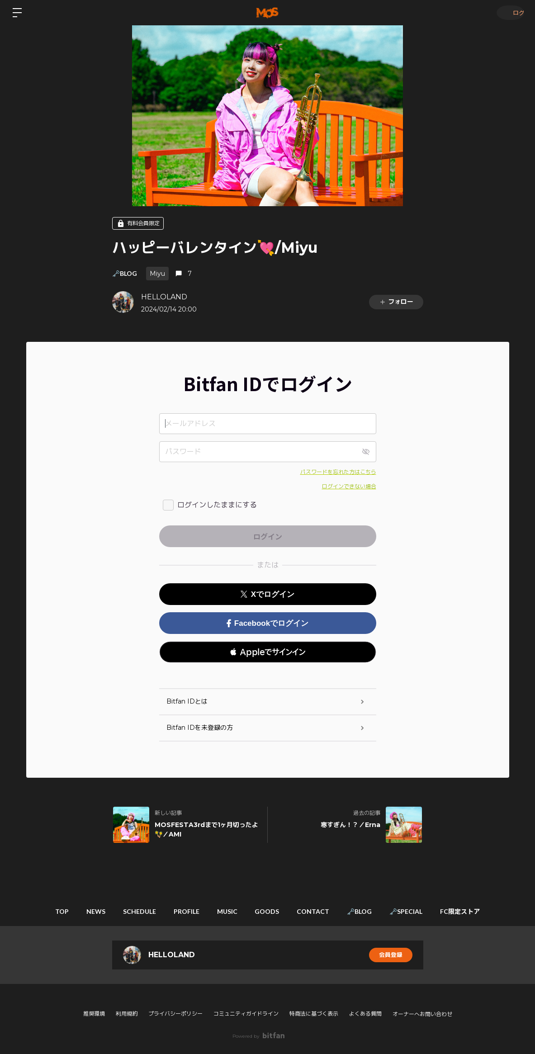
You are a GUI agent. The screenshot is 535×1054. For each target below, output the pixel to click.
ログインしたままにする (217, 505)
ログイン (508, 12)
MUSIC (224, 911)
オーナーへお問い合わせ (422, 1014)
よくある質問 (365, 1013)
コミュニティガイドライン (246, 1013)
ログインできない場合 (349, 486)
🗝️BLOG (124, 273)
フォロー (396, 302)
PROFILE (179, 911)
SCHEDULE (126, 911)
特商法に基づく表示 (313, 1013)
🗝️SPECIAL (423, 911)
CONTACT (320, 911)
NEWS (78, 911)
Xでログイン (267, 594)
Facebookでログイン (267, 623)
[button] (267, 652)
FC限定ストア (482, 911)
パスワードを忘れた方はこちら (338, 471)
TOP (39, 911)
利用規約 (126, 1013)
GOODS (269, 911)
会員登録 (390, 955)
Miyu (157, 273)
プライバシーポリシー (175, 1013)
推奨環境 (94, 1013)
